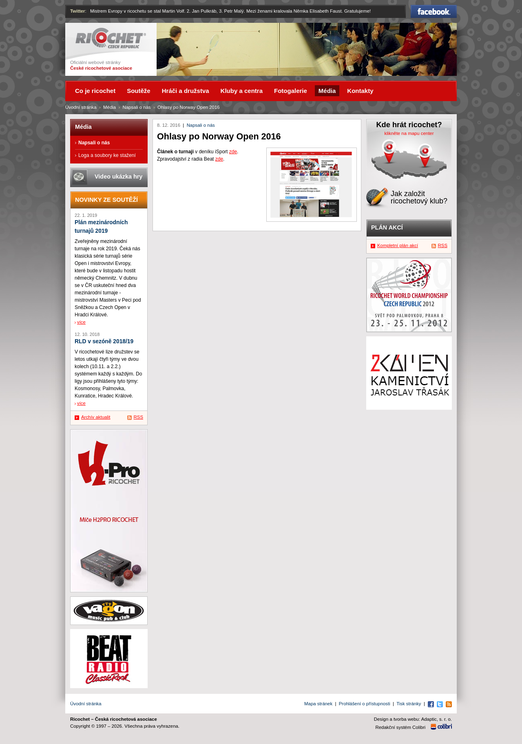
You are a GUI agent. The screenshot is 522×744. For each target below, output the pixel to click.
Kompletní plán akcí (397, 245)
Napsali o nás (201, 125)
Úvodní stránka (81, 107)
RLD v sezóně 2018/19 (104, 341)
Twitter (77, 11)
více (81, 322)
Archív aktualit (96, 417)
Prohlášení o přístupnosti (364, 703)
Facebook (434, 11)
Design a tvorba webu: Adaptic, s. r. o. (413, 719)
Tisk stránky (408, 703)
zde (233, 152)
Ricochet (110, 38)
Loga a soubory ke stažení (107, 155)
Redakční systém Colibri (401, 727)
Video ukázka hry (118, 176)
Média (109, 107)
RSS (138, 417)
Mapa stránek (318, 703)
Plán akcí (387, 227)
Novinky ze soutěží (106, 199)
